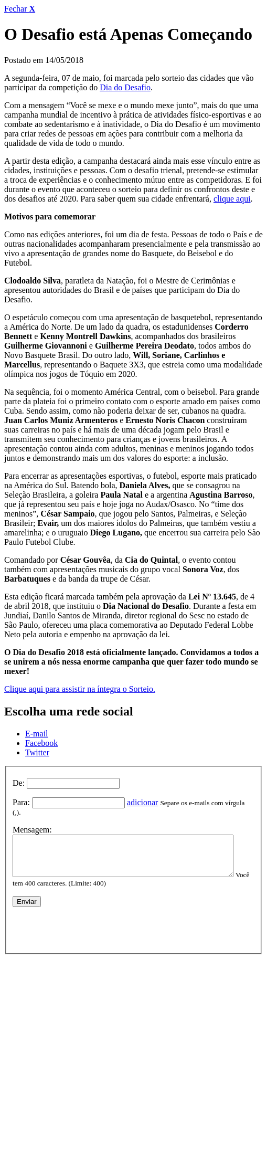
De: (19, 782)
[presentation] (92, 924)
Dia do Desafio (125, 87)
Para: (21, 802)
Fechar (19, 8)
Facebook (41, 743)
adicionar (142, 802)
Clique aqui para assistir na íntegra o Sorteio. (79, 688)
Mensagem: (32, 821)
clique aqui (232, 198)
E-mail (36, 733)
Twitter (37, 752)
